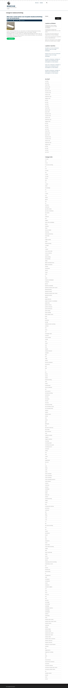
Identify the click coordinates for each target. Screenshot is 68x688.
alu (45, 203)
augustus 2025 (47, 98)
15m (46, 172)
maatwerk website (48, 435)
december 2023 (48, 136)
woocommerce (48, 659)
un (45, 573)
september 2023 (48, 142)
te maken (47, 558)
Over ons (36, 2)
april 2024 (47, 129)
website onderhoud (48, 640)
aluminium (47, 205)
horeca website (48, 337)
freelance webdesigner (49, 279)
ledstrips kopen (48, 414)
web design (47, 602)
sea (45, 527)
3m (45, 189)
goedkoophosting (48, 289)
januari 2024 (47, 134)
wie (45, 648)
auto (46, 214)
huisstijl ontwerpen (48, 350)
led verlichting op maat (49, 406)
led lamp (46, 396)
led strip (46, 400)
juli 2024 (46, 123)
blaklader (47, 226)
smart (46, 542)
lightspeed (47, 423)
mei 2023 (46, 150)
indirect (46, 360)
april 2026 (47, 83)
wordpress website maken (50, 669)
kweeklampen (47, 385)
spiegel (46, 548)
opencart (46, 487)
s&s (45, 523)
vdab (46, 577)
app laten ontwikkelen (49, 210)
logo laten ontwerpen (49, 427)
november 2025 (48, 92)
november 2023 (48, 138)
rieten (46, 515)
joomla (46, 373)
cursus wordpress (48, 253)
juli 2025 (46, 100)
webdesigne (47, 609)
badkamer (47, 216)
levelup (46, 416)
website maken (48, 636)
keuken (46, 377)
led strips (47, 402)
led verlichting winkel (49, 408)
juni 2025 (46, 102)
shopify (46, 531)
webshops (47, 625)
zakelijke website (48, 673)
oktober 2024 (47, 117)
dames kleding (47, 256)
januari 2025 (47, 111)
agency (46, 199)
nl (45, 464)
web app (46, 600)
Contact (41, 2)
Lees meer (12, 39)
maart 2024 (47, 131)
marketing (47, 441)
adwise (46, 197)
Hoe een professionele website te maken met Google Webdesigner (52, 49)
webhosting (47, 615)
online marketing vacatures (50, 479)
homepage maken (48, 333)
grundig (46, 322)
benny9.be (11, 6)
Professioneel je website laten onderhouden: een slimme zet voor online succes (52, 30)
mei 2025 (46, 104)
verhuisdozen (47, 581)
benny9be (47, 59)
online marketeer (48, 473)
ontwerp (46, 483)
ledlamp (46, 410)
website (46, 627)
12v (45, 166)
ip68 (46, 368)
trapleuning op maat (49, 563)
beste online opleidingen (49, 222)
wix (45, 657)
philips (46, 492)
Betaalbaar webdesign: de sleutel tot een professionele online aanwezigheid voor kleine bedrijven (52, 60)
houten (46, 343)
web (46, 598)
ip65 (46, 366)
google (46, 297)
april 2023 (47, 152)
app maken (47, 212)
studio (46, 554)
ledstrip (46, 412)
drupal (46, 272)
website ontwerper (48, 642)
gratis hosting (47, 310)
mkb (46, 454)
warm (46, 592)
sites (46, 538)
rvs (45, 521)
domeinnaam (47, 268)
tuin (45, 565)
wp (45, 671)
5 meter (46, 193)
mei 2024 (46, 127)
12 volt (46, 162)
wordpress (47, 663)
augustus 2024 (47, 121)
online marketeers (48, 475)
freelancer (47, 281)
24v (45, 182)
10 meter (46, 159)
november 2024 (48, 115)
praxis (46, 502)
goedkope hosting (48, 291)
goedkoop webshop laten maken (51, 287)
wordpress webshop (49, 665)
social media (47, 544)
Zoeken (46, 16)
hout (46, 341)
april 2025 (47, 106)
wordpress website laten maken (51, 667)
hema (46, 329)
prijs (46, 504)
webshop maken (48, 623)
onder (46, 469)
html (46, 345)
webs (46, 617)
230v (46, 180)
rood (46, 519)
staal (46, 550)
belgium (46, 220)
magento (46, 437)
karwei (46, 375)
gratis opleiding (48, 312)
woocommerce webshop (49, 661)
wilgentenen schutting (49, 652)
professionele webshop (49, 506)
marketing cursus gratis (49, 444)
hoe (45, 331)
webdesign (47, 606)
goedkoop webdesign (49, 285)
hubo (46, 347)
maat (46, 433)
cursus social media (48, 251)
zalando (46, 675)
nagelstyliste (47, 460)
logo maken (47, 429)
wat (46, 596)
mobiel (46, 456)
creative (46, 249)
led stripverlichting (48, 404)
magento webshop (48, 439)
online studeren (48, 481)
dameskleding (47, 258)
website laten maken (49, 634)
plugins (46, 500)
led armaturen (47, 391)
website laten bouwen (49, 632)
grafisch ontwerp (48, 304)
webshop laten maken (49, 619)
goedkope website (48, 295)
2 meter (46, 174)
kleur (46, 381)
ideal (46, 354)
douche (46, 270)
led (45, 389)
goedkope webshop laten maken (51, 293)
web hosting (47, 604)
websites (46, 646)
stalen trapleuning (48, 552)
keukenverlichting (48, 379)
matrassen (47, 448)
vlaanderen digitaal (48, 586)
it (45, 370)
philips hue (47, 494)
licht (46, 418)
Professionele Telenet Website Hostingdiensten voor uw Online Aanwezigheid (51, 26)
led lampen (47, 398)
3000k (46, 185)
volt (46, 588)
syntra (46, 556)
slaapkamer (47, 540)
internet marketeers (49, 362)
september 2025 (48, 96)
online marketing (48, 477)
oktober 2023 (47, 140)
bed (46, 218)
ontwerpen (47, 485)
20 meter (46, 176)
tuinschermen (47, 569)
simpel (46, 535)
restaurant (47, 510)
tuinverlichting (47, 571)
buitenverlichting (48, 243)
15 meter (46, 170)
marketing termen (48, 446)
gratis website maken (49, 314)
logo (46, 425)
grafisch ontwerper (48, 306)
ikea (46, 356)
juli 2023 (46, 146)
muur (46, 458)
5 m (46, 191)
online (46, 471)
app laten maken (48, 208)
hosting (46, 339)
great (46, 316)
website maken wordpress (50, 638)
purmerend (47, 508)
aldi (45, 201)
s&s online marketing (49, 525)
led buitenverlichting (49, 393)
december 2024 (48, 113)
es (45, 276)
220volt (46, 178)
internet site (47, 364)
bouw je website (48, 230)
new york (47, 462)
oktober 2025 (47, 94)
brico (46, 237)
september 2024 (48, 119)
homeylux (47, 335)
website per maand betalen (50, 644)
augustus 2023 (47, 144)
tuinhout (46, 567)
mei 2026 (46, 81)
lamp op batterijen (48, 387)
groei (46, 318)
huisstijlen (47, 352)
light (46, 421)
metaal (46, 450)
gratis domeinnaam (48, 308)
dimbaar (46, 266)
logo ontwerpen (48, 431)
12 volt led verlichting (49, 164)
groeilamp (47, 320)
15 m (46, 168)
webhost (46, 613)
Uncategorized (47, 575)
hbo (46, 327)
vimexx (46, 583)
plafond (46, 496)
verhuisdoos (47, 579)
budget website (48, 239)
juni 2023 (46, 148)
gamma (46, 283)
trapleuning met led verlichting (51, 561)
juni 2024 (46, 125)
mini (46, 452)
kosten (46, 383)
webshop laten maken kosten (50, 621)
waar (46, 590)
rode (46, 517)
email (46, 274)
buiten (46, 241)
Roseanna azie (47, 53)
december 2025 (48, 90)
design (46, 260)
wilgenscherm (47, 650)
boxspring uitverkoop (49, 233)
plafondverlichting (48, 498)
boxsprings (47, 235)
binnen (46, 224)
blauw (46, 228)
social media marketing (49, 546)
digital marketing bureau (49, 262)
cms (46, 247)
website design (48, 629)
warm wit (47, 594)
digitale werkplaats (48, 264)
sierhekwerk (47, 533)
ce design (47, 245)
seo (45, 529)
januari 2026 (47, 88)
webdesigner (47, 611)
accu (46, 195)
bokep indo (47, 64)
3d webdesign (47, 187)
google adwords (48, 299)
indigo (46, 358)
